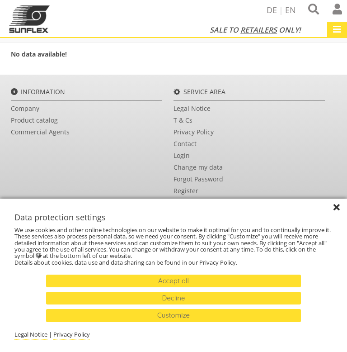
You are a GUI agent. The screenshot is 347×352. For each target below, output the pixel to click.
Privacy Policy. (219, 262)
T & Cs (183, 120)
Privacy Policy (194, 132)
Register (186, 190)
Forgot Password (198, 179)
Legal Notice (192, 108)
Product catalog (34, 120)
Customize (173, 315)
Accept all (173, 280)
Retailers (258, 30)
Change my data (198, 167)
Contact (185, 143)
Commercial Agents (40, 132)
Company (25, 108)
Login (182, 155)
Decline (173, 298)
